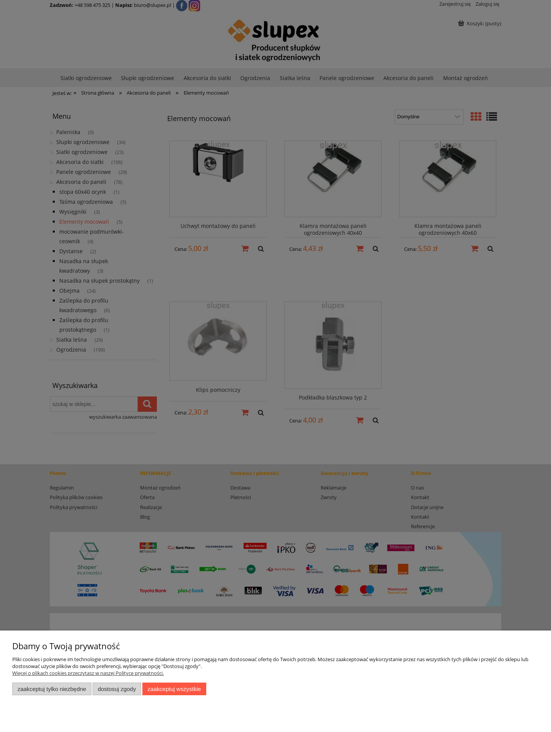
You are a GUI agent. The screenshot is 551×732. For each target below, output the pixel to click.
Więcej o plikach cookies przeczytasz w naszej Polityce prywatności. (88, 673)
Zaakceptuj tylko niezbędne (52, 689)
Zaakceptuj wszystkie (174, 689)
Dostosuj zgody (117, 689)
